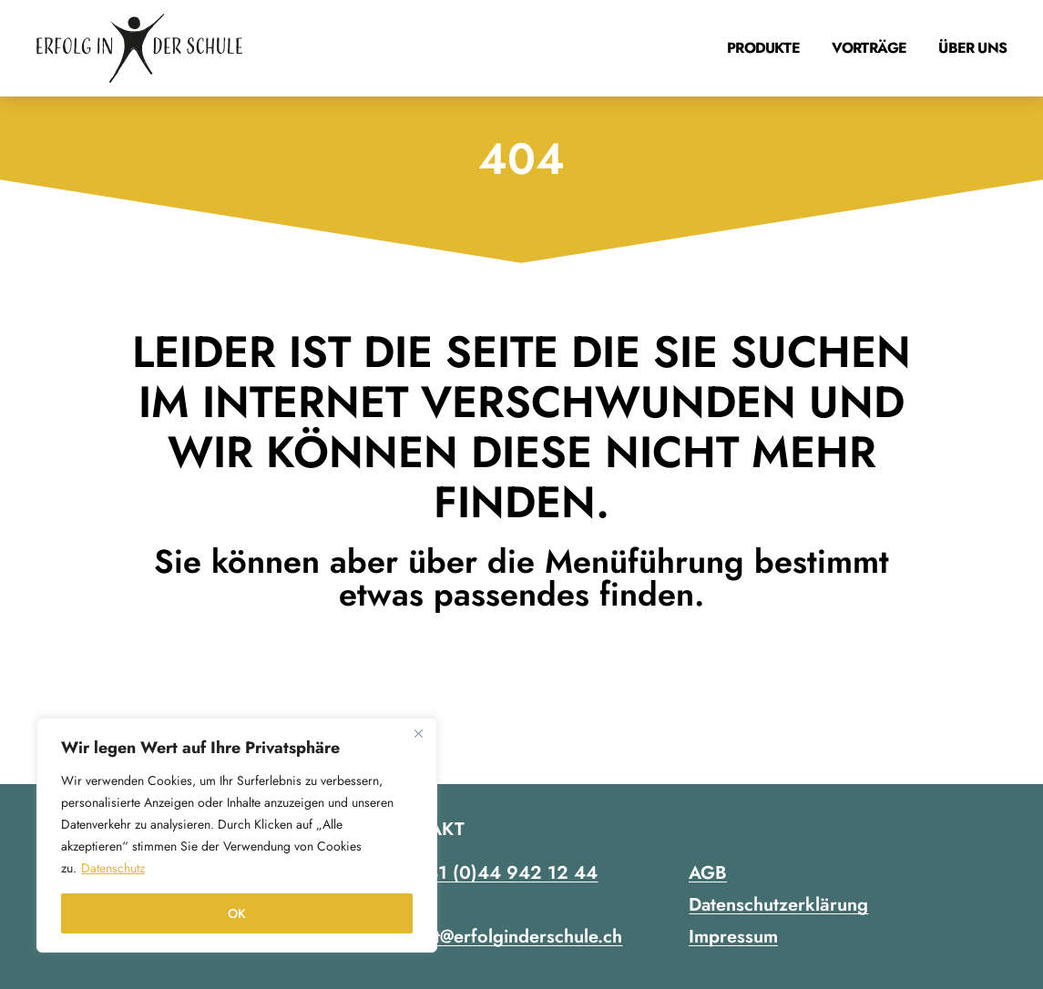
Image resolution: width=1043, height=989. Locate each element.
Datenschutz (113, 868)
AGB (708, 873)
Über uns (972, 47)
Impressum (733, 936)
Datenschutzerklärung (778, 905)
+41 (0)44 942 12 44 (506, 873)
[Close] (418, 733)
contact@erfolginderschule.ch (501, 936)
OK (237, 913)
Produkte (763, 47)
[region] (236, 835)
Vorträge (869, 47)
